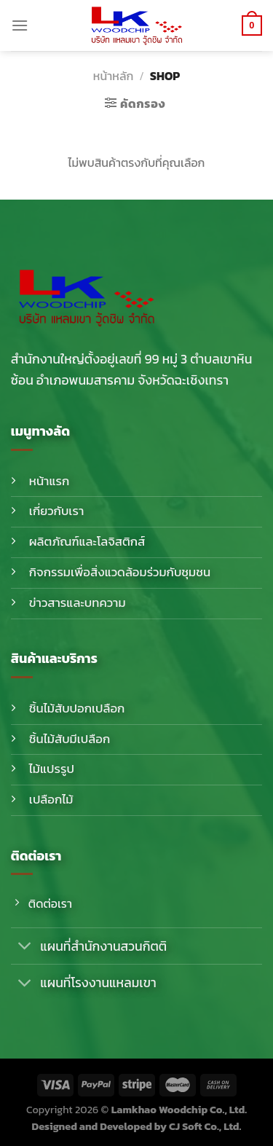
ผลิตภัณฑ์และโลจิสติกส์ (87, 542)
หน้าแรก (49, 481)
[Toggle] (25, 947)
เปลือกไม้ (51, 799)
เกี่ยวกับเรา (56, 511)
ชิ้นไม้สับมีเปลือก (69, 739)
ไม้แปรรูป (51, 769)
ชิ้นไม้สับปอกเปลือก (77, 708)
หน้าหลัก (113, 76)
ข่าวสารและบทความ (77, 603)
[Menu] (19, 25)
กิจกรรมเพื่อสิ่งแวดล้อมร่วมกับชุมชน (119, 572)
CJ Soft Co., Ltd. (205, 1126)
